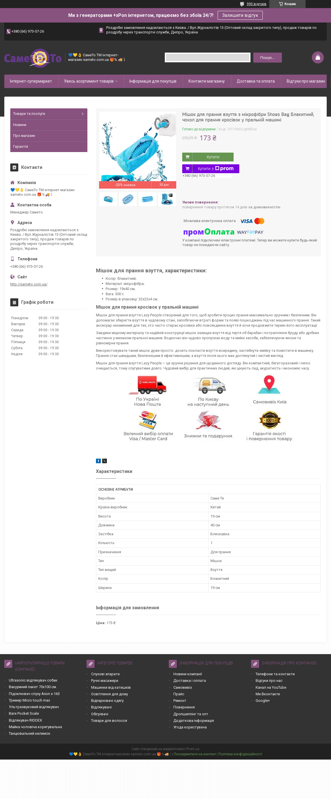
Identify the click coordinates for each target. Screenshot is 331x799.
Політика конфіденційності (240, 754)
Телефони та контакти (275, 674)
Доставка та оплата (256, 81)
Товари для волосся (109, 720)
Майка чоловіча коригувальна (35, 727)
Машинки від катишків (111, 687)
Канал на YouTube (271, 687)
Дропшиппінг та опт (190, 714)
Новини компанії (187, 674)
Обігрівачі (99, 714)
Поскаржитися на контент (195, 754)
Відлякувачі (101, 707)
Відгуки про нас (269, 680)
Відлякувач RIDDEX (25, 720)
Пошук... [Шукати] (267, 57)
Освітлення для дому (109, 694)
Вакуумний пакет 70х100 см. (33, 687)
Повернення (184, 707)
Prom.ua (192, 749)
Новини (19, 125)
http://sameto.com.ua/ (28, 284)
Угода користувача (190, 727)
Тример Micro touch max (29, 700)
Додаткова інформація (193, 720)
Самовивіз (182, 687)
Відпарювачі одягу (107, 700)
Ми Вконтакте (268, 694)
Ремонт (179, 700)
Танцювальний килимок (29, 733)
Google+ (263, 700)
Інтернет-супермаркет (31, 81)
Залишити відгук (240, 15)
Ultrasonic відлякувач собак (33, 680)
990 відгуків (256, 4)
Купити (213, 157)
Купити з (216, 168)
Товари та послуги (29, 113)
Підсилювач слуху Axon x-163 (34, 694)
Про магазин (24, 135)
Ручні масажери (104, 680)
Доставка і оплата (189, 680)
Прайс (178, 694)
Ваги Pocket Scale (24, 713)
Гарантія (20, 146)
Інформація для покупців (152, 81)
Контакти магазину (206, 81)
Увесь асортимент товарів (89, 81)
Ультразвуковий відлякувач (34, 707)
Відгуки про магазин (306, 81)
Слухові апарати (105, 674)
